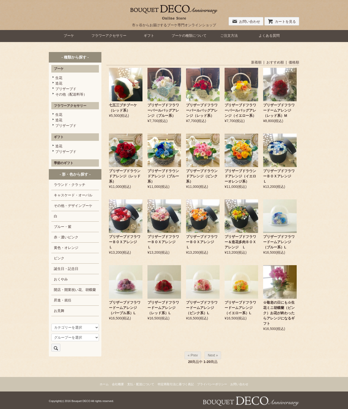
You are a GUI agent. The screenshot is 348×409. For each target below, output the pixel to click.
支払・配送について (140, 384)
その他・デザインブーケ (73, 206)
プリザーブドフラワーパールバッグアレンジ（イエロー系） (240, 110)
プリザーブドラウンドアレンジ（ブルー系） (163, 176)
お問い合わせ (246, 22)
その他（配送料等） (71, 94)
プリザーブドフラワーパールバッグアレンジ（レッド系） (202, 110)
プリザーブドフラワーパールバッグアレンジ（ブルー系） (163, 110)
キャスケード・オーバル (73, 195)
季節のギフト (63, 163)
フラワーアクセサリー (108, 36)
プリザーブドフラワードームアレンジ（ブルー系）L (279, 242)
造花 (58, 83)
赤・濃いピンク (66, 237)
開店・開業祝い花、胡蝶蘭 (75, 290)
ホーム (104, 384)
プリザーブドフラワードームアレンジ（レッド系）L (163, 307)
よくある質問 (269, 36)
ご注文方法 (229, 36)
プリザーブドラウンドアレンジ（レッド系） (124, 176)
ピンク (59, 258)
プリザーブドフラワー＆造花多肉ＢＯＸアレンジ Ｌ (240, 242)
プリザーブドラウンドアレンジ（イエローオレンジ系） (240, 176)
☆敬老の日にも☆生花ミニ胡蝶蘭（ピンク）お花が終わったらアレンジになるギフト (279, 312)
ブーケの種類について (189, 36)
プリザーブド (65, 89)
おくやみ (61, 279)
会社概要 (118, 384)
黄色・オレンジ (66, 248)
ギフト (149, 36)
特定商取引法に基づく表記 (176, 384)
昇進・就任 (62, 300)
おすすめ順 (275, 62)
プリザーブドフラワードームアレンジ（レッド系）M (279, 110)
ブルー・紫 (62, 227)
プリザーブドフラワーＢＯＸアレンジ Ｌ (279, 176)
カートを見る (282, 22)
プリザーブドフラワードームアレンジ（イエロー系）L (240, 307)
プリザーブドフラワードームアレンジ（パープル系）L (124, 307)
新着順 (256, 62)
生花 (58, 78)
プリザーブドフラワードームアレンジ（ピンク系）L (202, 307)
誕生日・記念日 (66, 269)
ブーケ (69, 36)
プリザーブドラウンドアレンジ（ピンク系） (202, 176)
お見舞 (59, 311)
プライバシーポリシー (212, 384)
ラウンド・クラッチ (69, 185)
